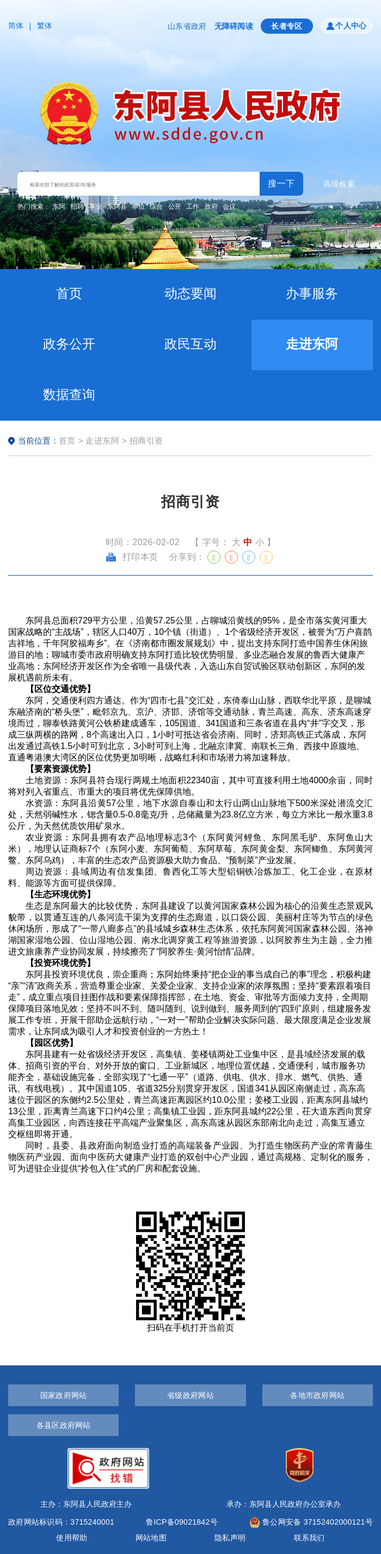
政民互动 (190, 343)
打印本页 (132, 556)
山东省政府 (187, 26)
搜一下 (281, 183)
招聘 (77, 206)
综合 (156, 206)
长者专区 (287, 26)
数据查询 (69, 394)
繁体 (45, 25)
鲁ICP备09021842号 (182, 1522)
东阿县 (117, 206)
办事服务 (312, 293)
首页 (69, 293)
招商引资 (146, 440)
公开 (174, 206)
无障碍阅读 (233, 26)
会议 (229, 206)
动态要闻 (190, 293)
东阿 (58, 206)
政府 (211, 206)
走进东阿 (312, 343)
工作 (192, 206)
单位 (138, 206)
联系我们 (309, 1537)
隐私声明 (229, 1537)
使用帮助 (71, 1537)
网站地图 (151, 1537)
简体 (16, 25)
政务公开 (69, 343)
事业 (95, 206)
